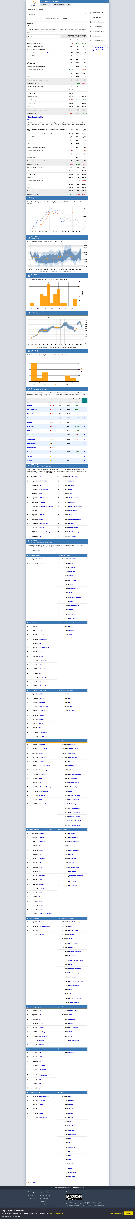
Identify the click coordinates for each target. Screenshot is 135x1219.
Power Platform (73, 527)
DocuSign (71, 1130)
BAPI (40, 863)
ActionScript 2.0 (43, 1036)
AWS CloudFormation (44, 647)
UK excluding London (33, 413)
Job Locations (96, 36)
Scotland (29, 460)
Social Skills (42, 744)
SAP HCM (72, 567)
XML (40, 871)
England (29, 405)
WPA (70, 635)
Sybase (71, 1113)
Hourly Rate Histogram (99, 31)
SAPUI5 (41, 850)
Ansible (41, 1104)
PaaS (40, 681)
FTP (70, 626)
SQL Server (42, 702)
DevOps (71, 515)
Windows (41, 934)
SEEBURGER (72, 1172)
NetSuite (71, 593)
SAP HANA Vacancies (58, 4)
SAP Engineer (73, 778)
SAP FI (71, 584)
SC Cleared (42, 502)
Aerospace (42, 761)
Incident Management (75, 519)
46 (84, 409)
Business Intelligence (75, 498)
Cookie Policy (44, 1202)
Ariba (70, 1121)
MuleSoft (71, 1164)
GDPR (40, 1057)
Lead (70, 791)
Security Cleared (43, 489)
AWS (70, 489)
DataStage (41, 736)
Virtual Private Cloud (44, 686)
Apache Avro (42, 858)
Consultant (72, 744)
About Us (30, 1195)
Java (40, 1019)
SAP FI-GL (72, 618)
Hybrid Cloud (72, 858)
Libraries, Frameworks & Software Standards (40, 829)
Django (41, 892)
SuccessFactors (43, 639)
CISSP (71, 1036)
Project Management (75, 998)
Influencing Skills (43, 791)
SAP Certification (74, 1040)
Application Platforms (34, 555)
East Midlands (31, 443)
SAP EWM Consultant (75, 825)
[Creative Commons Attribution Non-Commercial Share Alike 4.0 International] (86, 1196)
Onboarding (72, 881)
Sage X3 (71, 601)
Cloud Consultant (74, 799)
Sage (70, 1168)
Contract (40, 9)
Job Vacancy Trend (98, 12)
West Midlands (31, 439)
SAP (40, 477)
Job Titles (61, 740)
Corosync (71, 1052)
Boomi (40, 652)
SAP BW (41, 519)
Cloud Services (33, 622)
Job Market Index (45, 4)
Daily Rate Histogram (98, 22)
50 (84, 405)
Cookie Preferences (45, 1205)
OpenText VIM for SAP (75, 597)
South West (30, 435)
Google (71, 1151)
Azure (70, 493)
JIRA (70, 706)
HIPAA (40, 1079)
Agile (40, 510)
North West (30, 430)
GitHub (40, 664)
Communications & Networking (67, 622)
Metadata (41, 728)
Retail (40, 782)
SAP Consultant (73, 749)
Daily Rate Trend (97, 17)
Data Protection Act (74, 850)
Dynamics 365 (42, 660)
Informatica (72, 1134)
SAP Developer (73, 757)
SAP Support (72, 765)
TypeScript (42, 1044)
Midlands (29, 422)
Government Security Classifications (44, 1074)
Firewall (71, 630)
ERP (70, 989)
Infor (70, 1159)
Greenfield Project (74, 867)
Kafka (40, 867)
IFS (70, 1155)
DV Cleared (72, 1019)
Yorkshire (30, 456)
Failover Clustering (44, 1096)
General (31, 740)
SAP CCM (72, 610)
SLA (40, 1061)
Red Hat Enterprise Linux (45, 926)
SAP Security (72, 536)
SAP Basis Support (74, 808)
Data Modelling (73, 502)
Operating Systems (34, 918)
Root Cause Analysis (74, 532)
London (29, 418)
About (68, 4)
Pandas (41, 905)
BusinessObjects (43, 706)
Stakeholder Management (46, 506)
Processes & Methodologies (66, 918)
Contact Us (31, 1198)
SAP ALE (41, 884)
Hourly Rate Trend (97, 26)
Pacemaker (42, 1100)
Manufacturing (43, 770)
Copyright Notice (45, 1195)
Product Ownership (74, 841)
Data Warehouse (43, 711)
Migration (71, 481)
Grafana (41, 1113)
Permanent (31, 9)
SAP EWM (72, 571)
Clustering (72, 846)
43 (84, 413)
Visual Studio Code (74, 711)
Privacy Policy (44, 1198)
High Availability (73, 477)
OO (70, 994)
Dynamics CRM (73, 588)
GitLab (71, 698)
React (40, 909)
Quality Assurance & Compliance (37, 1049)
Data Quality (42, 1065)
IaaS (40, 673)
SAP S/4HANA (43, 481)
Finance (41, 753)
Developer (72, 753)
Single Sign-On (43, 1117)
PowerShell (42, 1027)
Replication (72, 833)
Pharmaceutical (43, 804)
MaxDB (41, 723)
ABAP (40, 485)
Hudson (71, 702)
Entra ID (41, 656)
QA (39, 1088)
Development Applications (66, 690)
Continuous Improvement (76, 981)
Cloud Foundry (43, 563)
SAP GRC (71, 563)
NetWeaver (72, 485)
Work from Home (32, 409)
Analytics (41, 527)
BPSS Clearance (73, 1027)
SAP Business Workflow (45, 913)
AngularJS (41, 888)
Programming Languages (35, 1007)
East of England (31, 447)
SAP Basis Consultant (75, 774)
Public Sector (42, 757)
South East (30, 452)
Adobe (71, 1117)
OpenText (71, 1126)
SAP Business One (74, 605)
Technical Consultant (75, 821)
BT (70, 1138)
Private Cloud (73, 885)
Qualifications (62, 1007)
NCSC (40, 1083)
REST (40, 854)
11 (84, 422)
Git (70, 694)
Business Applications (65, 555)
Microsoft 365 (42, 677)
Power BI (71, 523)
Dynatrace (72, 1147)
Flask (40, 897)
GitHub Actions (43, 669)
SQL (40, 536)
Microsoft (72, 1100)
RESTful (41, 880)
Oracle (71, 1104)
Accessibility (42, 1069)
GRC (40, 1052)
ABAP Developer (73, 787)
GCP (40, 643)
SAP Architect (73, 770)
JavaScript (42, 1040)
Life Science (72, 871)
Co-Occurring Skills (98, 40)
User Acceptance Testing (76, 506)
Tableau (41, 719)
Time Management (74, 1002)
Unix (40, 930)
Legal (40, 778)
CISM (70, 1032)
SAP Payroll (72, 580)
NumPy (41, 901)
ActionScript (42, 1032)
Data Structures (73, 837)
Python (41, 1023)
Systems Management (34, 1092)
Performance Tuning (44, 532)
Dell (70, 1143)
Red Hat (71, 1109)
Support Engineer (74, 782)
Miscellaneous (63, 829)
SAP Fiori (41, 498)
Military (41, 799)
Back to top (33, 1182)
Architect (71, 761)
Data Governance (74, 985)
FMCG (71, 854)
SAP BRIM (72, 576)
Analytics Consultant (75, 795)
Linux (40, 493)
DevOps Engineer (74, 804)
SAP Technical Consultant (76, 812)
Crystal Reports (43, 732)
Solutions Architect (74, 816)
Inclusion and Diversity (45, 787)
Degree (71, 1023)
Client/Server (72, 863)
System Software (63, 1049)
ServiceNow (72, 1176)
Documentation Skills (44, 765)
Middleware (42, 875)
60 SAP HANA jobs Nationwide (98, 49)
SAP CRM (72, 614)
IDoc (40, 846)
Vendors (61, 1092)
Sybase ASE (42, 715)
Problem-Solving (43, 523)
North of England (32, 426)
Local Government (44, 795)
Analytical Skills (43, 749)
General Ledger (43, 774)
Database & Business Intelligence (42, 53)
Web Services (73, 510)
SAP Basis (41, 515)
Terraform (41, 1109)
